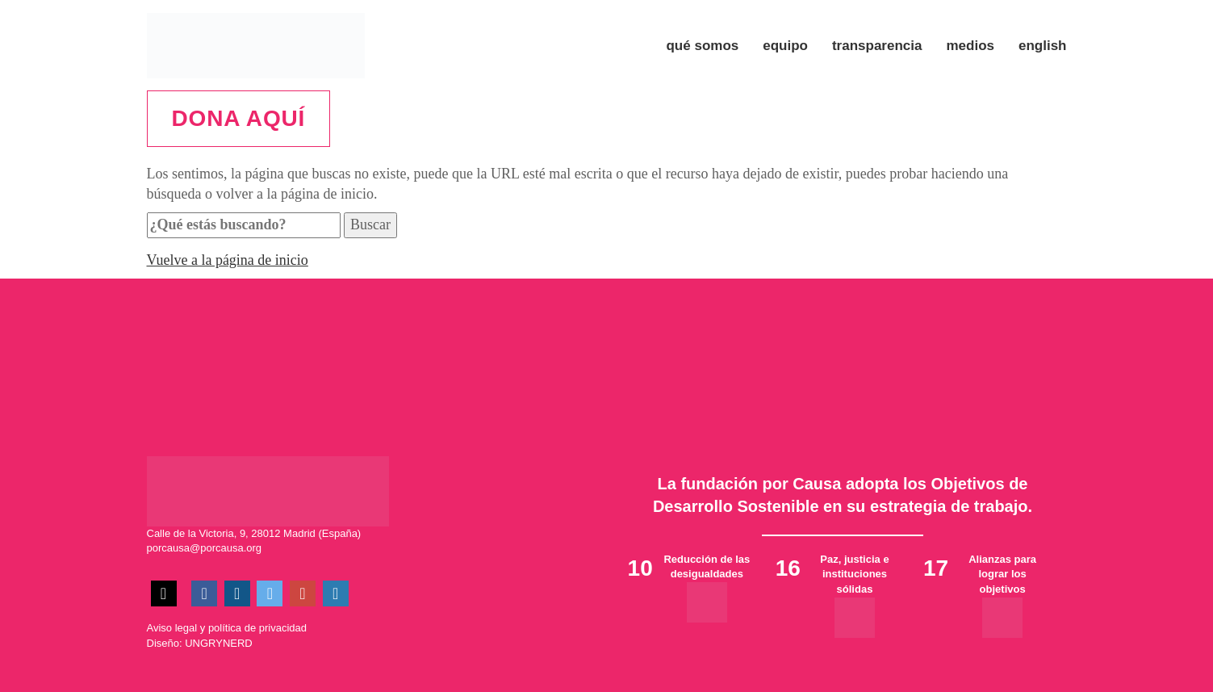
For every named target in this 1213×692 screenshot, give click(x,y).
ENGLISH (1043, 45)
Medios (970, 45)
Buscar (370, 224)
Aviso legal (172, 628)
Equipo (785, 45)
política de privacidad (257, 628)
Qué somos (702, 45)
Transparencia (877, 45)
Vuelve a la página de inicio (227, 260)
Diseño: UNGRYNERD (200, 643)
